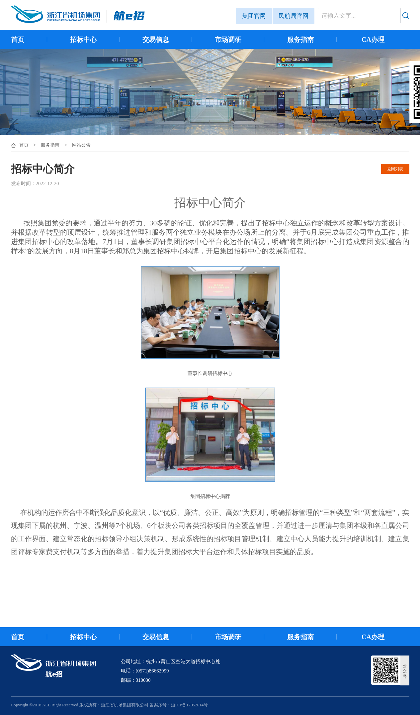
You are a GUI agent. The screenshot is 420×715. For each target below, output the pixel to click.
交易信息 (155, 39)
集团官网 (254, 16)
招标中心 (83, 39)
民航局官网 (293, 16)
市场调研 (228, 39)
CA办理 (373, 39)
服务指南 (300, 39)
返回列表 (395, 169)
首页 (17, 39)
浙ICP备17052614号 (189, 704)
